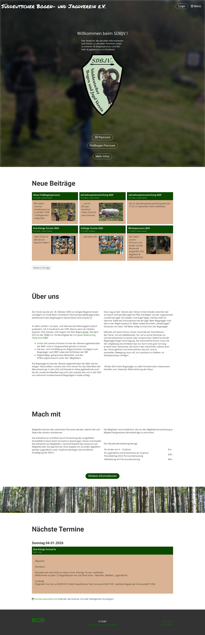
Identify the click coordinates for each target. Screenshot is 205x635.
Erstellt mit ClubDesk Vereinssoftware (102, 624)
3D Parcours (102, 137)
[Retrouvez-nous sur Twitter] (42, 620)
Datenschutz (167, 624)
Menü (196, 6)
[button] (102, 570)
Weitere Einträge (41, 267)
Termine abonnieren (44, 599)
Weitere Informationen (102, 476)
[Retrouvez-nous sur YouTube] (38, 620)
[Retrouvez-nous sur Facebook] (34, 620)
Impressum (167, 621)
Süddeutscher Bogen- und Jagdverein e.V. (53, 6)
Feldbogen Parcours (102, 145)
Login (181, 6)
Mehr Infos (102, 156)
